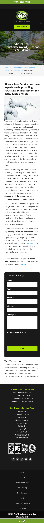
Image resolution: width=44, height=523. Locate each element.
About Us (22, 477)
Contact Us (22, 508)
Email (10, 289)
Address (11, 306)
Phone (10, 298)
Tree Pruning (22, 488)
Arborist (22, 498)
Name (10, 281)
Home (22, 472)
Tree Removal (22, 493)
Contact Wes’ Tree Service (22, 389)
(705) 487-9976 (22, 2)
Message (11, 315)
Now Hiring (22, 27)
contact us (30, 243)
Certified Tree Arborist (22, 503)
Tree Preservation (22, 482)
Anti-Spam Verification (17, 332)
